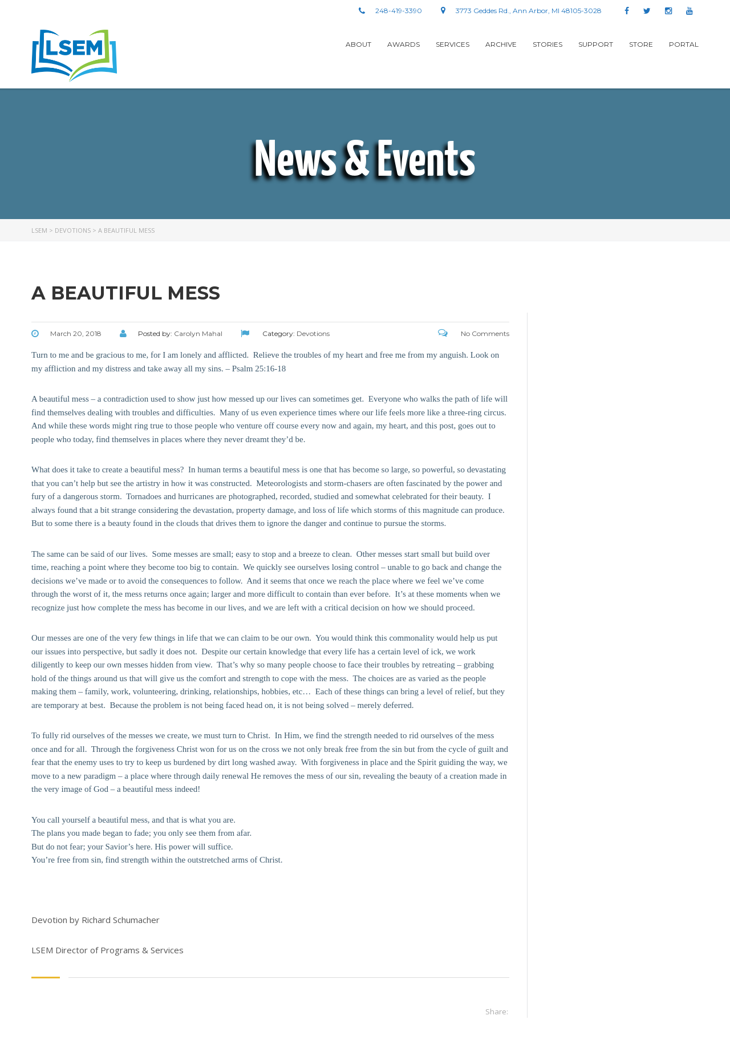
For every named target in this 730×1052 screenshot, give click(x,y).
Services (452, 44)
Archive (501, 44)
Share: (496, 1011)
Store (641, 44)
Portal (684, 44)
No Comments (473, 333)
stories (547, 44)
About (358, 44)
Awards (403, 44)
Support (595, 44)
